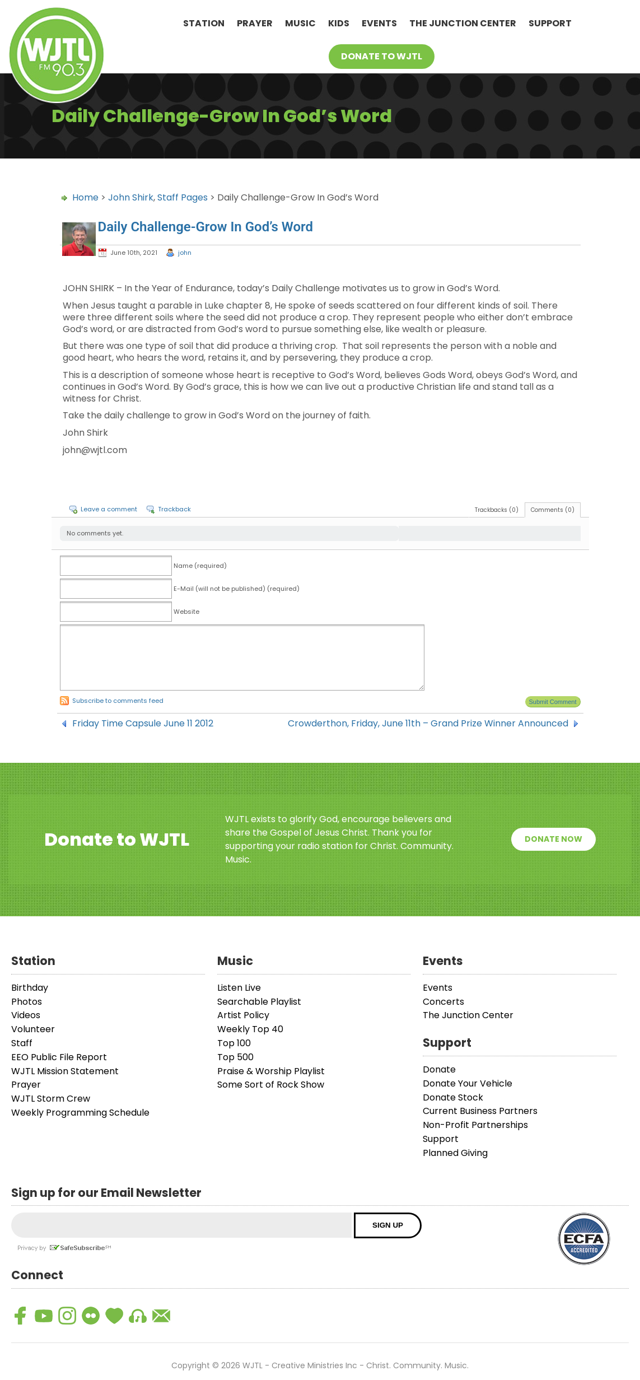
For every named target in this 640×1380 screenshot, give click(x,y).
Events (379, 23)
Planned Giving (455, 1152)
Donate (439, 1069)
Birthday (29, 987)
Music (300, 23)
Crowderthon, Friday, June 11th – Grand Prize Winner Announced (428, 723)
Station (204, 23)
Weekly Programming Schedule (80, 1112)
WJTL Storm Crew (50, 1098)
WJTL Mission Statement (65, 1071)
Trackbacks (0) (496, 510)
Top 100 (234, 1043)
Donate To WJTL (381, 56)
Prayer (255, 23)
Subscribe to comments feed (117, 700)
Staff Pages (182, 197)
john (184, 252)
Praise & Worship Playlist (271, 1071)
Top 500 (235, 1057)
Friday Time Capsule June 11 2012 (142, 723)
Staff (21, 1043)
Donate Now (553, 839)
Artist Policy (243, 1015)
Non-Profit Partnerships (475, 1124)
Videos (25, 1015)
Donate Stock (453, 1097)
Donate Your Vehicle (467, 1083)
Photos (26, 1001)
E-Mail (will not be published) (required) (237, 588)
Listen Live (239, 987)
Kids (338, 23)
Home (85, 197)
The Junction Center (462, 23)
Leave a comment (109, 509)
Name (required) (200, 565)
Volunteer (33, 1029)
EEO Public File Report (59, 1057)
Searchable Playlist (259, 1001)
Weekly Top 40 (250, 1029)
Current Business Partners (480, 1110)
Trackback (174, 509)
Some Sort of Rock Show (270, 1084)
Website (186, 611)
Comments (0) (552, 510)
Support (550, 23)
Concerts (443, 1001)
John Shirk (130, 197)
